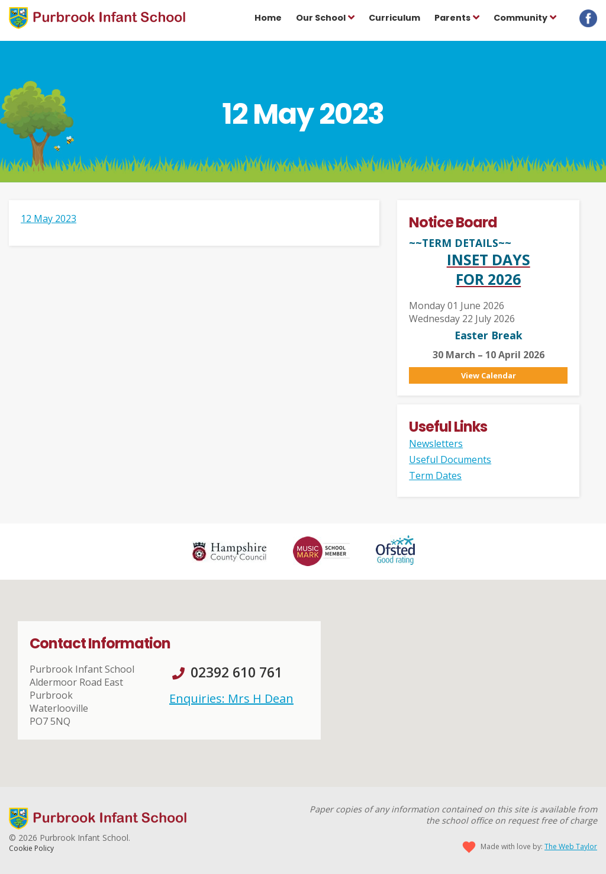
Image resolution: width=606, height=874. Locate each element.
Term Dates (435, 475)
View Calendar (488, 375)
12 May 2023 (48, 218)
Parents (452, 18)
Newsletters (436, 443)
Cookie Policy (31, 848)
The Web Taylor (570, 846)
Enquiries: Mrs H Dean (231, 698)
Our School (321, 18)
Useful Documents (450, 459)
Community (520, 18)
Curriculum (394, 18)
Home (268, 18)
